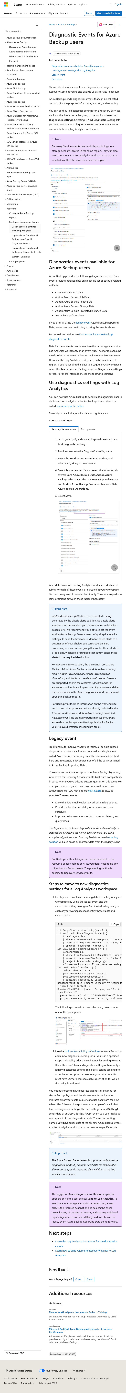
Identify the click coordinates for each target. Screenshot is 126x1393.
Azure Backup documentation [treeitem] (21, 37)
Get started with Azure (108, 13)
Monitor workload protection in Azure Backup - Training (78, 1312)
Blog (44, 1378)
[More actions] (119, 24)
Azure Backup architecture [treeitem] (22, 51)
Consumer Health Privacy (94, 1378)
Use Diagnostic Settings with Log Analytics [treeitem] (24, 228)
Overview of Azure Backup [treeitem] (22, 47)
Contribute (58, 1378)
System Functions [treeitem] (21, 256)
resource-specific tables (70, 406)
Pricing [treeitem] (12, 60)
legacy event (83, 322)
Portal (89, 13)
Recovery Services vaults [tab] (64, 429)
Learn (52, 24)
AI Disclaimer (10, 1378)
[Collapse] (37, 25)
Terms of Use (10, 1383)
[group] (88, 965)
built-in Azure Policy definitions (82, 1051)
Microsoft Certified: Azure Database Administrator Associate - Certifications (80, 1331)
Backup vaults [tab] (88, 429)
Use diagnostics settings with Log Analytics (73, 70)
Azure (61, 24)
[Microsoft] (6, 4)
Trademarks (26, 1383)
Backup (71, 24)
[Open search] (110, 4)
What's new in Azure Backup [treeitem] (23, 56)
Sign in (118, 4)
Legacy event (58, 74)
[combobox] (22, 31)
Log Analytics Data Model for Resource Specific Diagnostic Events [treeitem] (25, 239)
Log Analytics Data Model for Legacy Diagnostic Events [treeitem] (26, 250)
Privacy (71, 1378)
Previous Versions (30, 1378)
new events (94, 790)
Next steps (57, 78)
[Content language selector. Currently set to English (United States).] (19, 1370)
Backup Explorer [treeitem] (17, 261)
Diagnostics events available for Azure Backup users (78, 66)
